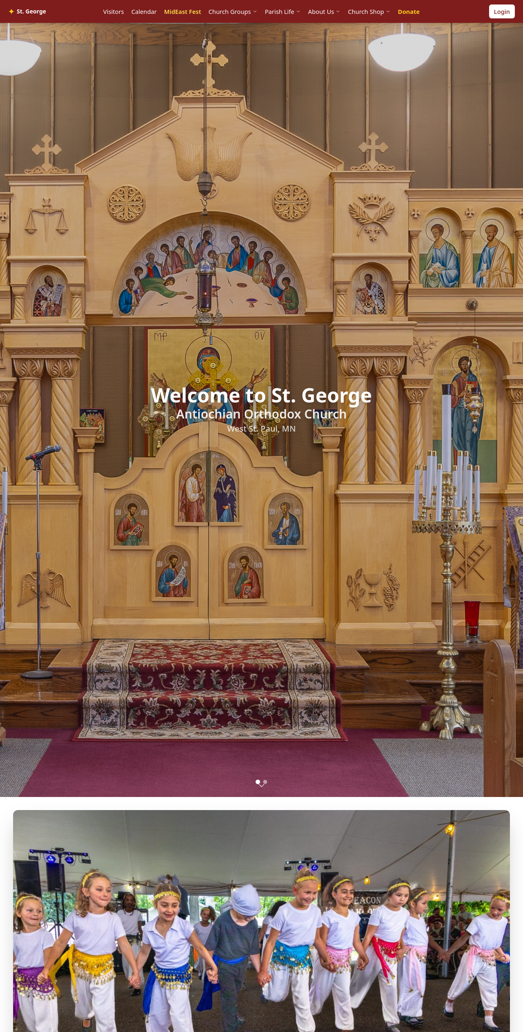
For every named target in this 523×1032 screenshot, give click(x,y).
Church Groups (232, 11)
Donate (409, 11)
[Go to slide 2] (265, 782)
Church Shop (369, 11)
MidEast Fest (182, 11)
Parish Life (283, 11)
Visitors (113, 11)
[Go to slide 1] (258, 781)
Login (502, 11)
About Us (324, 11)
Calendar (143, 11)
